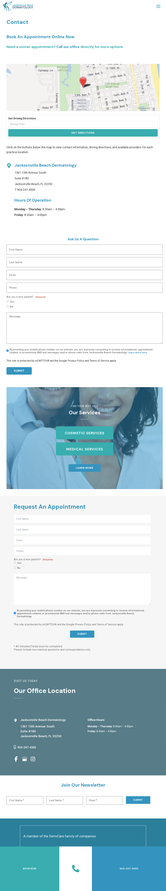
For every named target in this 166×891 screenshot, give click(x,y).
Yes (12, 301)
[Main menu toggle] (158, 6)
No (11, 306)
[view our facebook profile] (16, 759)
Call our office (68, 47)
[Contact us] (75, 869)
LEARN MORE (84, 468)
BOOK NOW (29, 868)
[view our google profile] (24, 759)
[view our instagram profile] (33, 759)
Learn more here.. (138, 352)
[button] (85, 467)
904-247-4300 (26, 189)
